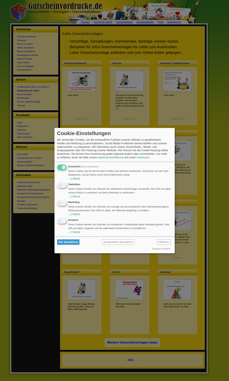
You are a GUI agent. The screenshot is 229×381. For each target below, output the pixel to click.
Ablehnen (163, 241)
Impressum (143, 157)
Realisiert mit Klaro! (161, 249)
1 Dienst (74, 178)
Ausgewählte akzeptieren (118, 241)
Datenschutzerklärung (110, 157)
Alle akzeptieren (68, 241)
